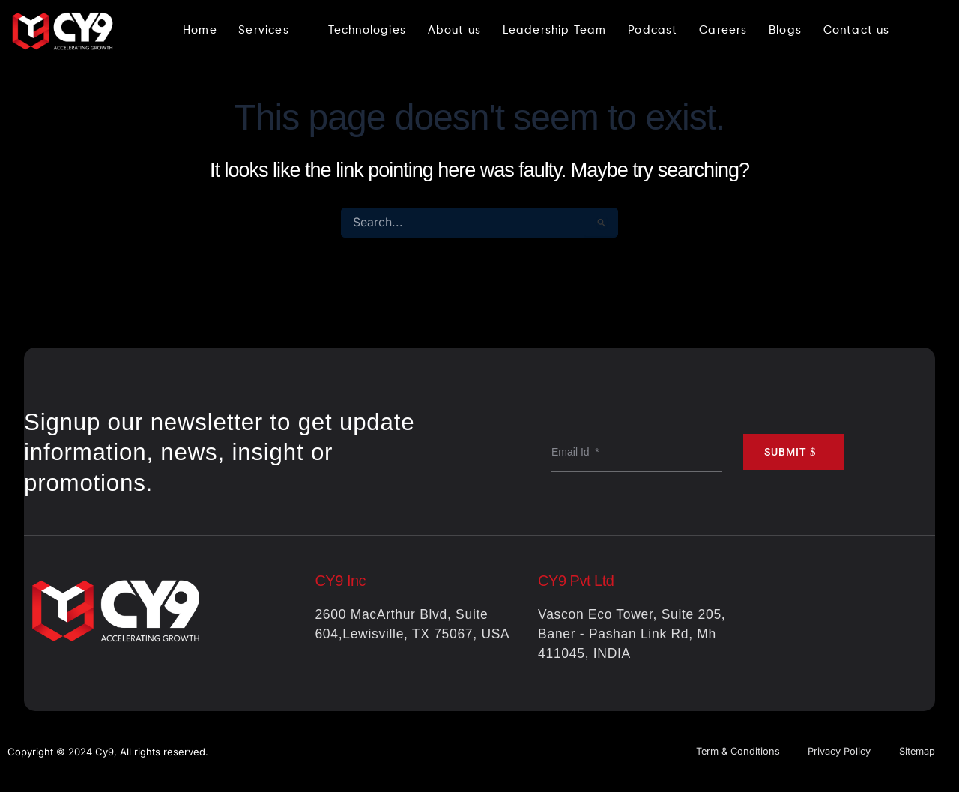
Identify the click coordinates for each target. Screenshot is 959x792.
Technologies (366, 30)
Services (271, 30)
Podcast (652, 30)
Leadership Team (554, 30)
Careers (723, 30)
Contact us (857, 30)
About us (453, 30)
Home (198, 30)
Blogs (785, 30)
